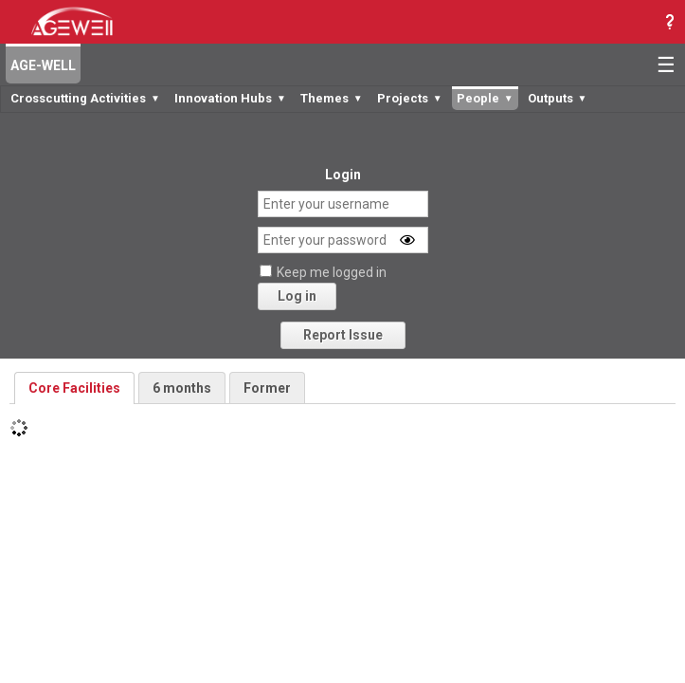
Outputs (557, 98)
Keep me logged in (332, 272)
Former (267, 388)
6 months (182, 388)
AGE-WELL (43, 65)
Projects (409, 98)
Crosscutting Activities (85, 98)
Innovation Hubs (230, 98)
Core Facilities (74, 388)
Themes (331, 98)
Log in (297, 296)
